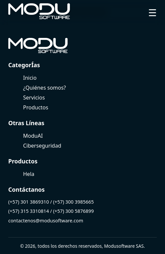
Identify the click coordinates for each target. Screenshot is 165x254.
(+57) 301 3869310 (28, 202)
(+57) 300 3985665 (73, 202)
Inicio (30, 77)
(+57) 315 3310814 (28, 211)
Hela (28, 174)
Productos (35, 107)
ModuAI (33, 135)
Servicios (34, 97)
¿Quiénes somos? (44, 87)
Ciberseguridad (42, 145)
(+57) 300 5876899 (73, 211)
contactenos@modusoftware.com (45, 220)
